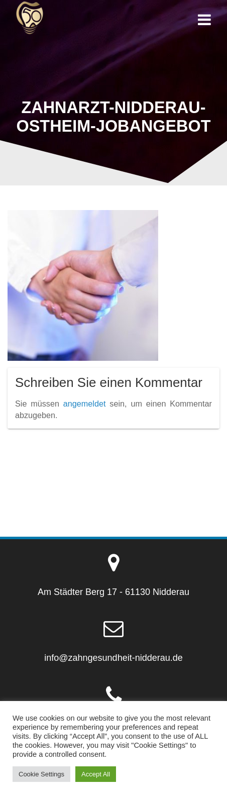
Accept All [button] (95, 774)
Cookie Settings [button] (41, 774)
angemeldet (84, 403)
